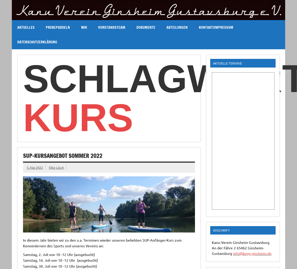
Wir (84, 27)
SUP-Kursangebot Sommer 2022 (62, 156)
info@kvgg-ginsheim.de (252, 253)
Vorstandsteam (111, 27)
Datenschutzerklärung (37, 41)
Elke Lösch (56, 167)
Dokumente (145, 27)
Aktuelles (26, 27)
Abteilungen (177, 27)
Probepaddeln (58, 27)
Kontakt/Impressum (216, 27)
